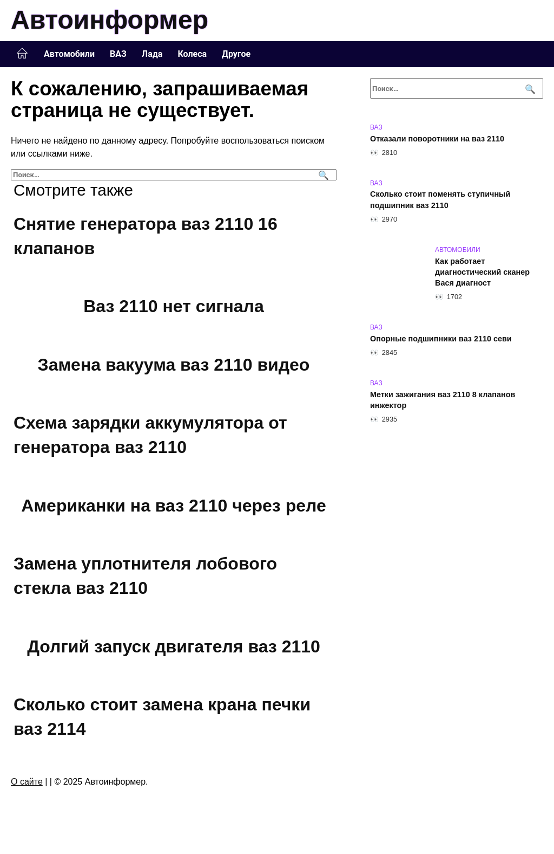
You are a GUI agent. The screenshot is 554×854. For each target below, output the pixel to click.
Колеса (192, 54)
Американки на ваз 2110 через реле (173, 505)
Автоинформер (109, 19)
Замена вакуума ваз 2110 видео (174, 364)
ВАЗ (118, 54)
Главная (22, 53)
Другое (236, 54)
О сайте (27, 781)
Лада (152, 54)
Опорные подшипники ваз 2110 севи (441, 338)
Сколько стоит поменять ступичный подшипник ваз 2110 (440, 200)
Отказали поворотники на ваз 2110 (437, 138)
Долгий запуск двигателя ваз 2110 (173, 646)
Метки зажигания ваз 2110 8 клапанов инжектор (442, 400)
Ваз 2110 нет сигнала (173, 306)
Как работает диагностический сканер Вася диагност (482, 272)
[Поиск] (322, 174)
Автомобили (69, 54)
